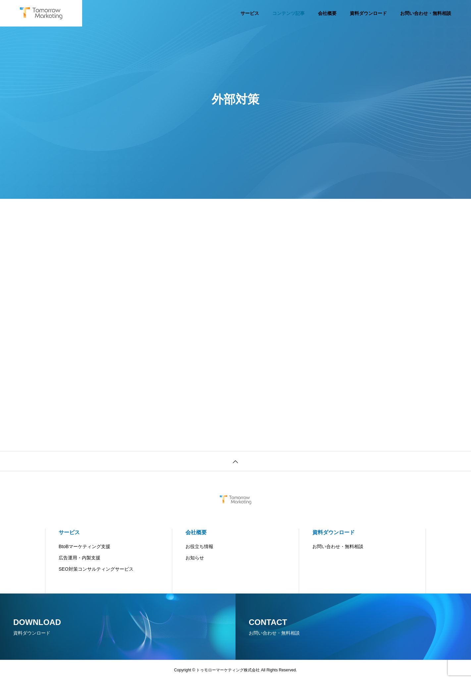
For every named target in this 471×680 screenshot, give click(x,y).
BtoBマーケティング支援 (84, 546)
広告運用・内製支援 (79, 557)
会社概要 (327, 13)
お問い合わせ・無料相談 (425, 13)
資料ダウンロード (368, 13)
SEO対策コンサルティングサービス (96, 569)
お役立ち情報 (199, 546)
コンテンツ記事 (288, 13)
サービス (249, 13)
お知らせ (194, 557)
